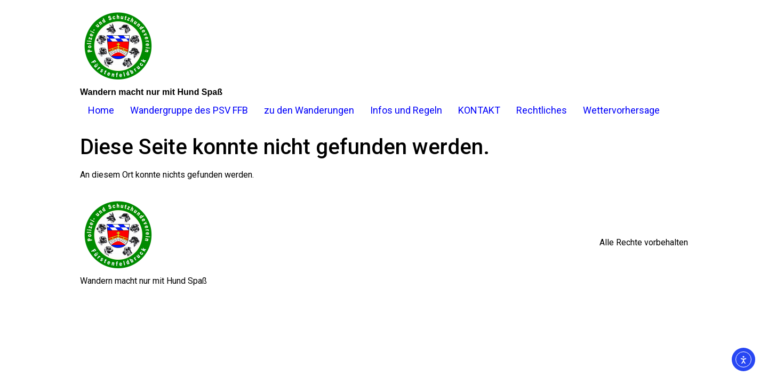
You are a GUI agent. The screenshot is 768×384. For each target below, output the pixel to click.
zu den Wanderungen (309, 110)
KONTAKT (479, 110)
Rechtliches (541, 110)
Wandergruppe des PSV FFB (189, 110)
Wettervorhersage (621, 110)
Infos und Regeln (406, 110)
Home (101, 110)
